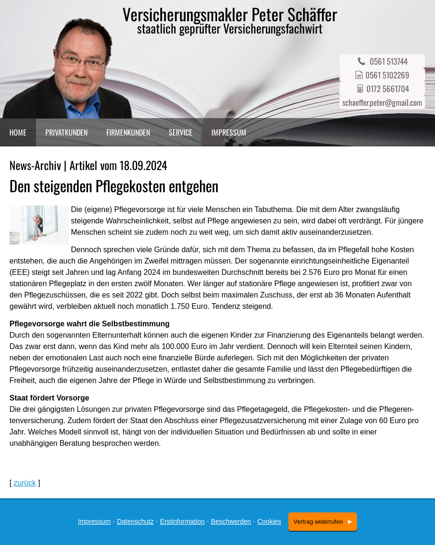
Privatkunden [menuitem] (66, 132)
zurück (25, 483)
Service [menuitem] (180, 132)
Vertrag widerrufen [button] (318, 521)
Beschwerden (231, 521)
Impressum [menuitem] (228, 132)
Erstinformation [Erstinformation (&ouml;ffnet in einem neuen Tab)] (182, 521)
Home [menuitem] (17, 132)
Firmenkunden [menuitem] (128, 132)
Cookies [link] (269, 521)
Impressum (94, 521)
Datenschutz (135, 521)
